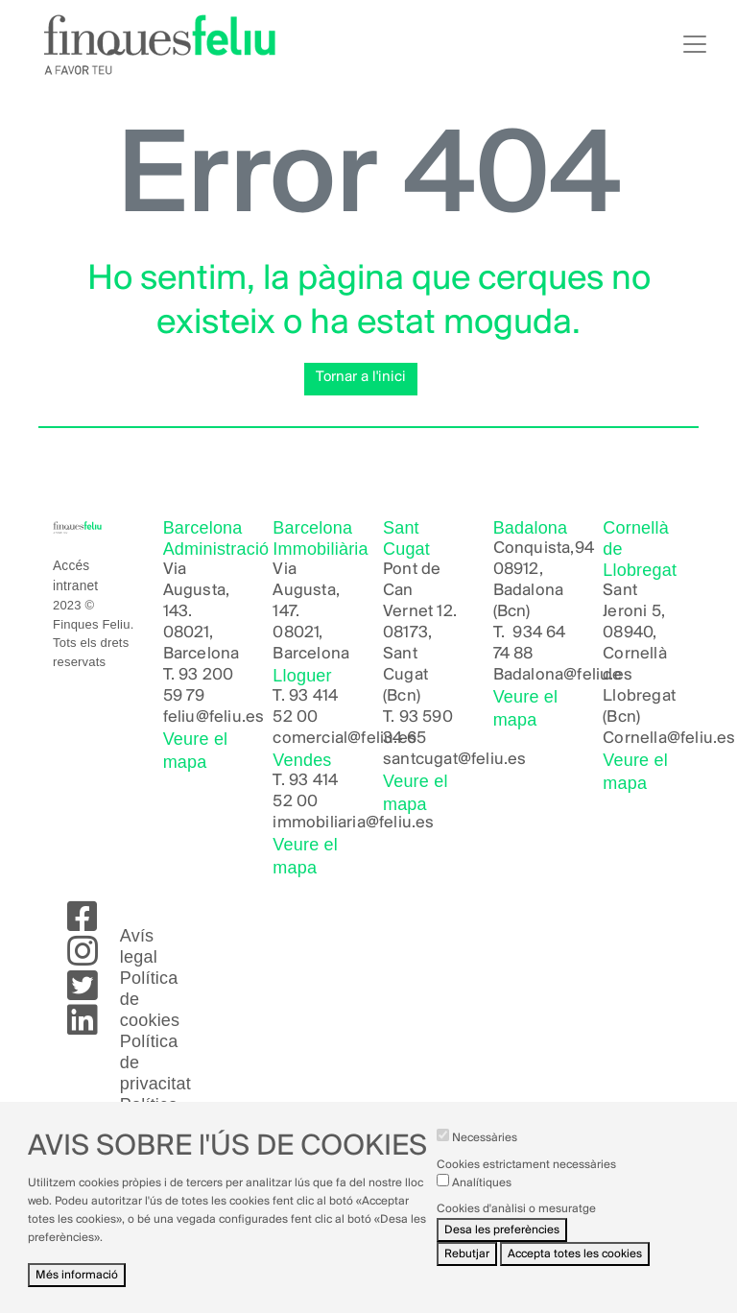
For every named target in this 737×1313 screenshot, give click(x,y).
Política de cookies (149, 999)
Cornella (635, 738)
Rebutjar (466, 1269)
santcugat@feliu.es (455, 760)
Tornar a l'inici (361, 377)
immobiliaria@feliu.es (353, 823)
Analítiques (481, 1197)
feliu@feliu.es (214, 717)
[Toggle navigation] (695, 44)
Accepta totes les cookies (575, 1269)
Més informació (77, 1289)
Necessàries (484, 1153)
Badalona (528, 675)
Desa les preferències (501, 1245)
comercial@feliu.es (344, 738)
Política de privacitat (155, 1062)
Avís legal (138, 946)
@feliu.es (701, 738)
